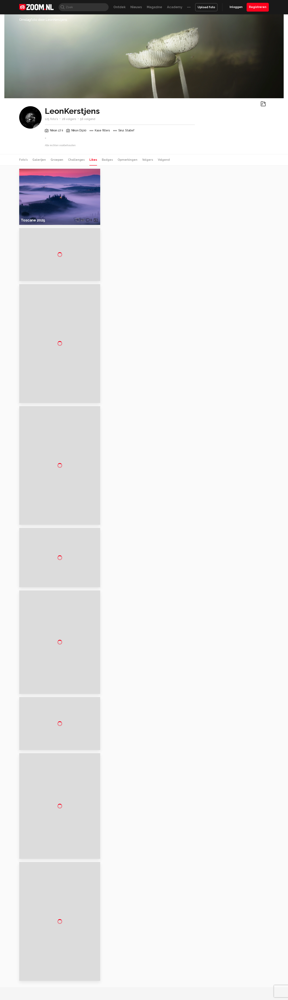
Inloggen (236, 7)
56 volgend (87, 119)
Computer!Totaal (87, 987)
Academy (174, 7)
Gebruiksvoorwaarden (236, 953)
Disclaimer (229, 946)
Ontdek (119, 7)
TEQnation (187, 991)
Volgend (164, 159)
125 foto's (51, 119)
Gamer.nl (204, 987)
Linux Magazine (157, 991)
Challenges (76, 159)
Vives (142, 991)
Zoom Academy (105, 991)
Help (225, 967)
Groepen (57, 159)
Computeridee (57, 987)
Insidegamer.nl (220, 987)
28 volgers (69, 119)
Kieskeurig (39, 987)
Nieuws (136, 7)
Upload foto (206, 7)
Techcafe (142, 987)
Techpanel (189, 987)
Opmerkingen (127, 159)
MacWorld (157, 987)
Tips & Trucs (108, 987)
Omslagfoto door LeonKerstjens (43, 20)
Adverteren (229, 939)
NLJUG (173, 991)
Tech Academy (127, 991)
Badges (107, 159)
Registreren (257, 7)
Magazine (154, 7)
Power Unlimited (243, 987)
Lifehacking (173, 987)
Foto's (23, 159)
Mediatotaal (127, 987)
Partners (227, 960)
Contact (227, 974)
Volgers (147, 159)
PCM (72, 987)
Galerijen (39, 159)
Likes (93, 159)
